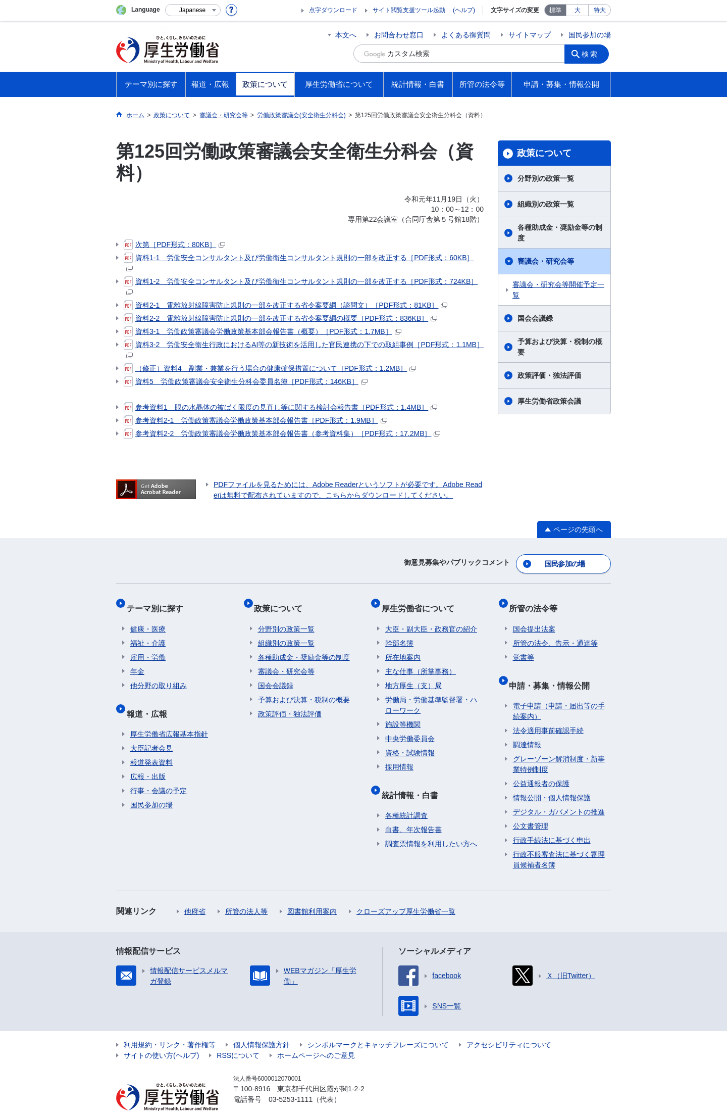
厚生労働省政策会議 (549, 401)
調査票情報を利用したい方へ (431, 824)
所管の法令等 (537, 600)
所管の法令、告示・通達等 (555, 631)
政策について (544, 153)
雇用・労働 (148, 646)
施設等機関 (403, 713)
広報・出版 (148, 757)
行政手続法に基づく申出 (552, 820)
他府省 (194, 892)
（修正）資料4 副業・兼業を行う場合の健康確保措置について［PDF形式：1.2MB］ (270, 368)
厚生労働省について (421, 600)
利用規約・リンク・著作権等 (170, 1025)
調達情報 (527, 725)
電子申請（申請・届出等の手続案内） (559, 691)
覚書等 (523, 646)
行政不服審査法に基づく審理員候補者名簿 (559, 840)
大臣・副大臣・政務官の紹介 (431, 617)
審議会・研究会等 (545, 261)
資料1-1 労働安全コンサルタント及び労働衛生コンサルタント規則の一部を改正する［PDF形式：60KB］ (299, 262)
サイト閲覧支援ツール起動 (409, 10)
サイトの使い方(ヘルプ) (161, 1036)
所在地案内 (403, 646)
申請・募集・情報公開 (553, 669)
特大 (600, 10)
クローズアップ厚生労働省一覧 (405, 892)
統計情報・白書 (413, 778)
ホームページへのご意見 (316, 1036)
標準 (555, 10)
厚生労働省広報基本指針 (169, 714)
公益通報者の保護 (541, 764)
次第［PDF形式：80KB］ (174, 244)
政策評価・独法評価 (549, 375)
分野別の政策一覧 (545, 178)
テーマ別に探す (158, 600)
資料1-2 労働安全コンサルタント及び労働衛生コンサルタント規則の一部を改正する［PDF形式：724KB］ (301, 285)
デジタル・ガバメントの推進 (559, 792)
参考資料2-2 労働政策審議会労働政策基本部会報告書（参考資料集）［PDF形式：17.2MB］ (282, 433)
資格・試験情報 (410, 741)
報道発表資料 (151, 743)
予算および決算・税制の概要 (559, 346)
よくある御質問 (466, 34)
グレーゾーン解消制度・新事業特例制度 (559, 744)
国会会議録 (535, 318)
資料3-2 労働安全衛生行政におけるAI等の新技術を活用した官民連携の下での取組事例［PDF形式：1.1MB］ (304, 349)
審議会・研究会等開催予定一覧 (558, 289)
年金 (137, 660)
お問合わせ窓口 (399, 34)
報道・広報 (150, 697)
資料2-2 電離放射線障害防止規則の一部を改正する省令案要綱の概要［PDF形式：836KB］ (280, 318)
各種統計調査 (406, 796)
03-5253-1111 (291, 1080)
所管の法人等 (246, 892)
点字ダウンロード (333, 10)
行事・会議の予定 (158, 771)
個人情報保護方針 (261, 1025)
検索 (592, 54)
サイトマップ (529, 34)
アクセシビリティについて (508, 1025)
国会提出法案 (534, 617)
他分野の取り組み (158, 674)
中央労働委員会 (410, 727)
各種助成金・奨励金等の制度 (559, 232)
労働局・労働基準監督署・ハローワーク (431, 693)
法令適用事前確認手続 (548, 711)
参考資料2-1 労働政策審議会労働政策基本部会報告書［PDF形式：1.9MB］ (255, 420)
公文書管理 (530, 806)
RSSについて (238, 1036)
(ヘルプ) (464, 10)
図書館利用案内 (312, 892)
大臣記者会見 (151, 728)
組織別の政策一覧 (545, 204)
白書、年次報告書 (413, 810)
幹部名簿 (399, 631)
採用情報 (399, 755)
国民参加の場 (589, 34)
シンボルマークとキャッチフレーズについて (378, 1025)
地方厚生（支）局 (413, 674)
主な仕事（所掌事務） (420, 660)
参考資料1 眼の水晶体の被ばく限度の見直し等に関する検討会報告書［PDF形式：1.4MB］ (280, 407)
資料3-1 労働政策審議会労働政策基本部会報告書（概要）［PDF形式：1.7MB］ (262, 331)
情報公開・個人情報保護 (552, 778)
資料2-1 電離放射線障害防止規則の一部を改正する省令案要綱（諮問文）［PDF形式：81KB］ (285, 305)
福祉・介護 (148, 631)
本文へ (345, 34)
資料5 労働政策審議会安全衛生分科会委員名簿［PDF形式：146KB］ (246, 381)
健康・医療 (148, 617)
